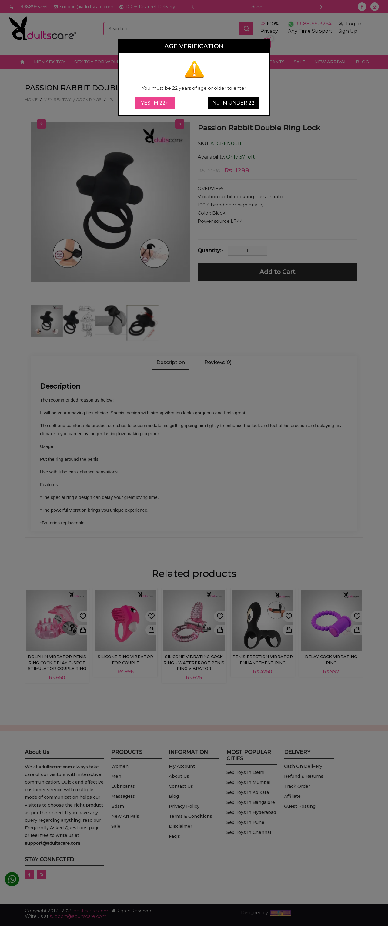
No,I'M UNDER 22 (233, 103)
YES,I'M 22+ (154, 103)
